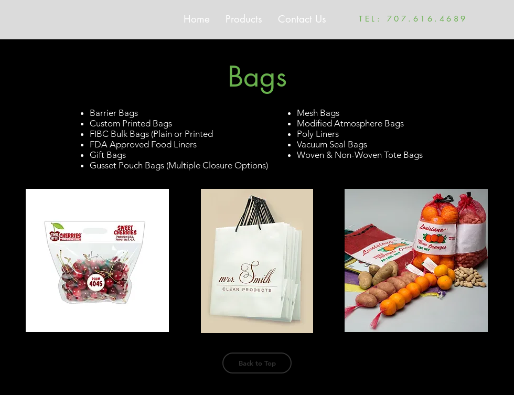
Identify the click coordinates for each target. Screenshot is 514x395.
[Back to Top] (257, 363)
